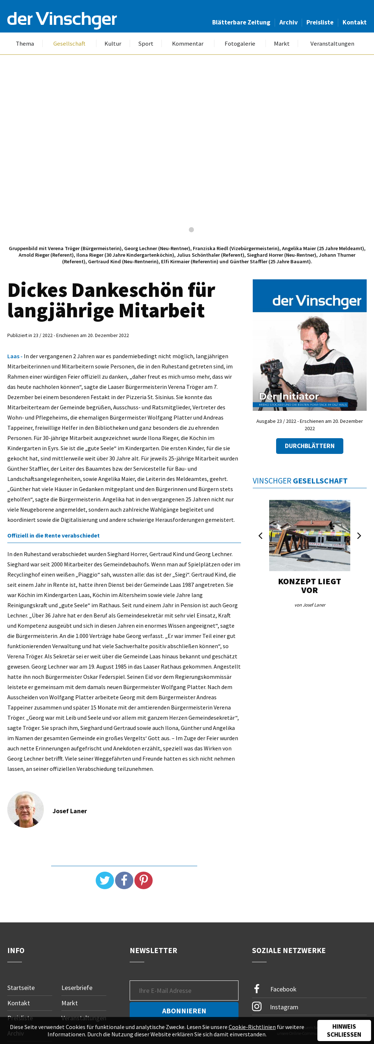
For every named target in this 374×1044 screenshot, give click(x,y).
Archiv (288, 22)
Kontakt (355, 22)
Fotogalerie (240, 43)
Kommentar (187, 43)
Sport (145, 43)
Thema (25, 43)
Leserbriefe (76, 987)
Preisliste (319, 22)
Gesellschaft (69, 43)
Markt (282, 43)
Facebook (274, 989)
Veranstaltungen (332, 43)
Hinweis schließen (344, 1030)
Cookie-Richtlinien (252, 1026)
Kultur (112, 43)
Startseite (21, 987)
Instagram (275, 1006)
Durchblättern (310, 446)
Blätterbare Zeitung (241, 22)
